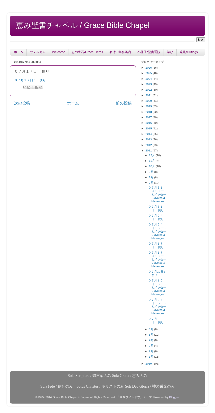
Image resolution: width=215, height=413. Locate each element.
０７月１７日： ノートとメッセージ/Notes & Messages (157, 259)
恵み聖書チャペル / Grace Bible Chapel (82, 25)
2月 (151, 351)
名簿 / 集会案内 (120, 52)
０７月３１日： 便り (156, 208)
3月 (151, 345)
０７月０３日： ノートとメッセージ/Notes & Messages (157, 306)
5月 (151, 334)
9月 (151, 171)
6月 (151, 329)
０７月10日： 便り (157, 273)
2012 (149, 145)
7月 (151, 182)
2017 (149, 117)
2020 (149, 100)
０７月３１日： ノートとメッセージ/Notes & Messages (157, 194)
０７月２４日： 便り (156, 217)
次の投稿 (22, 103)
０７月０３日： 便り (156, 320)
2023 (149, 84)
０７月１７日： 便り (30, 80)
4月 (151, 340)
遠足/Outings (189, 52)
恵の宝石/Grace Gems (87, 52)
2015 (149, 128)
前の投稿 (124, 103)
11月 (152, 160)
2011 (149, 150)
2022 (149, 89)
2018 (149, 111)
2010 (149, 363)
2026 (149, 67)
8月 (151, 177)
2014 (149, 133)
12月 (152, 155)
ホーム (18, 52)
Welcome (58, 52)
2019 (149, 106)
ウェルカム (38, 52)
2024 (149, 78)
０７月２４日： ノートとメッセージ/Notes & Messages (157, 231)
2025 (149, 73)
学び (170, 52)
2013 (149, 139)
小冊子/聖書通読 (149, 52)
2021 (149, 95)
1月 (151, 356)
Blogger (174, 397)
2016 (149, 122)
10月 (152, 166)
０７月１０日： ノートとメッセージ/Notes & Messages (157, 287)
